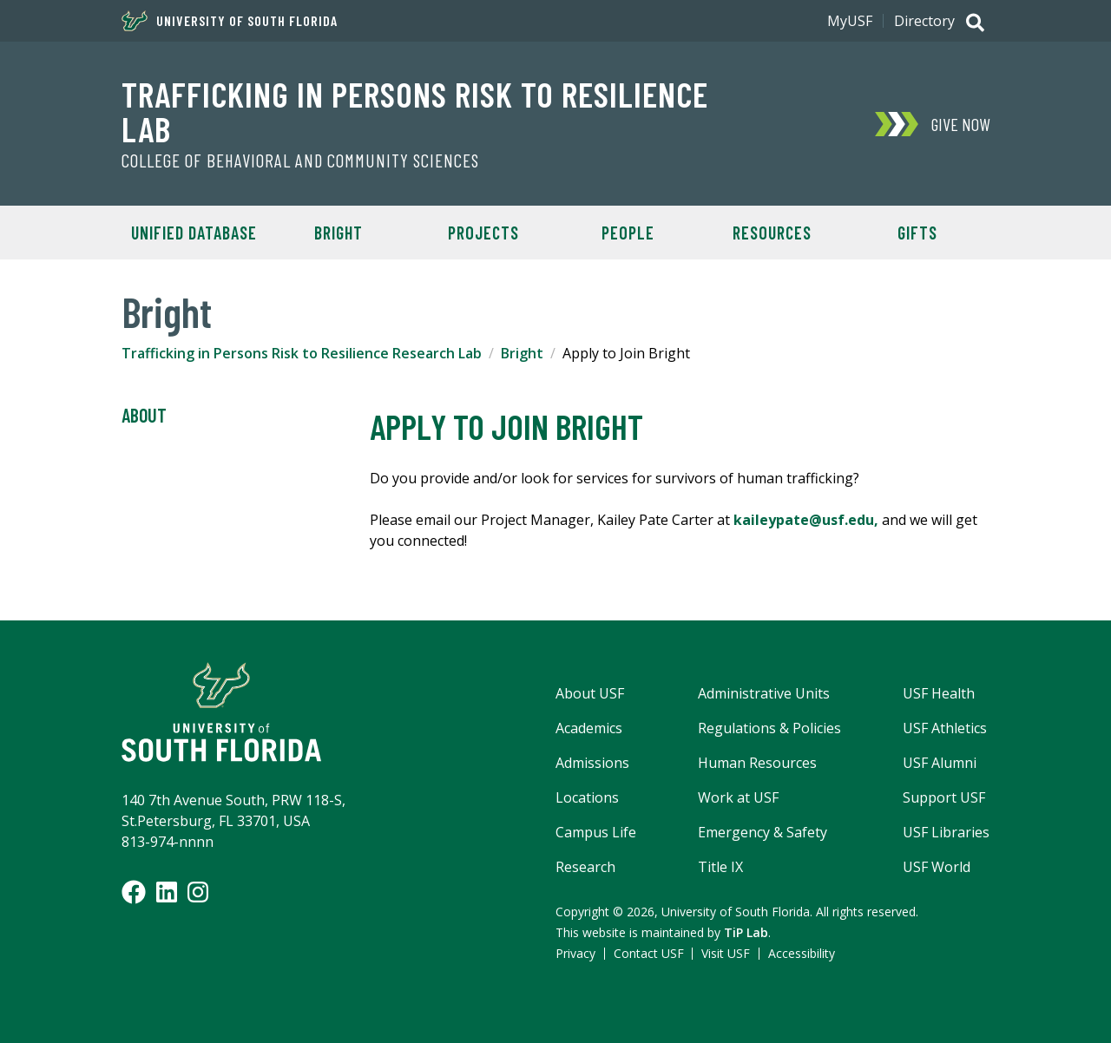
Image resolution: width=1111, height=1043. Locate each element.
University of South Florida (230, 21)
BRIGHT (338, 232)
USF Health (939, 693)
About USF (590, 693)
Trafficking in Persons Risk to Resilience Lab (415, 111)
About (144, 415)
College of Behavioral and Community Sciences (300, 160)
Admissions (592, 762)
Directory (924, 21)
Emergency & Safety (762, 832)
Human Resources (757, 762)
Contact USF (649, 953)
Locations (587, 797)
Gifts (917, 232)
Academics (589, 728)
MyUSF (849, 21)
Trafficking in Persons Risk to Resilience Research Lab (302, 353)
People (628, 232)
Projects (483, 232)
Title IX (720, 866)
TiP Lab (746, 932)
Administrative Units (764, 693)
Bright (522, 353)
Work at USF (738, 797)
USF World (936, 866)
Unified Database (194, 232)
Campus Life (596, 832)
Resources (772, 232)
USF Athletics (945, 728)
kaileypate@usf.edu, (805, 519)
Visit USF (725, 953)
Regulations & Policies (769, 728)
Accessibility (801, 953)
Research (585, 866)
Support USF (944, 797)
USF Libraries (946, 832)
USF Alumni (939, 762)
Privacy (575, 953)
